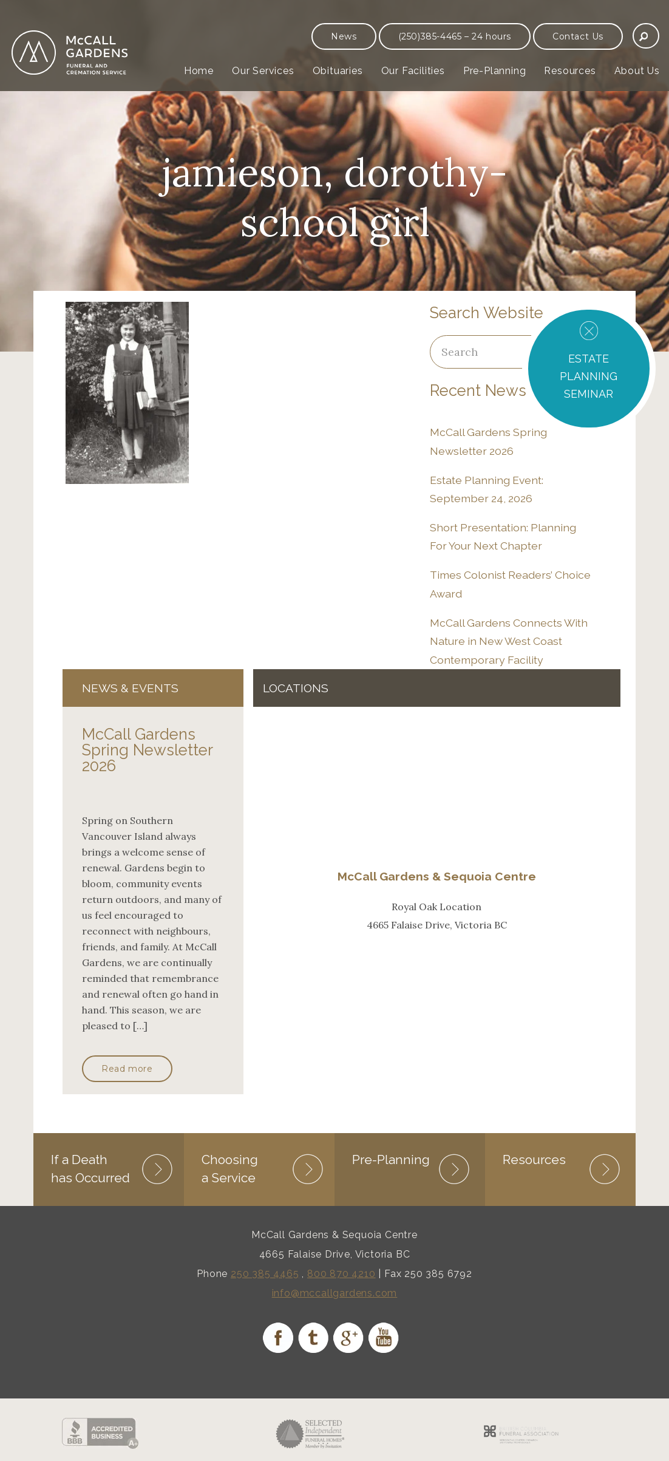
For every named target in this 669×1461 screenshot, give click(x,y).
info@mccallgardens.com (335, 1293)
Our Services (263, 71)
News (343, 36)
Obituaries (338, 71)
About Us (637, 71)
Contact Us (577, 36)
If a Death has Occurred (90, 1168)
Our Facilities (413, 71)
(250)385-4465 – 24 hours (454, 36)
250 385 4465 (265, 1273)
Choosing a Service (230, 1168)
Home (199, 71)
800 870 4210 (341, 1273)
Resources (570, 71)
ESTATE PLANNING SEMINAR (588, 376)
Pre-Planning (494, 71)
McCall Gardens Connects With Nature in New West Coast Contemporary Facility (509, 641)
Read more (126, 1068)
